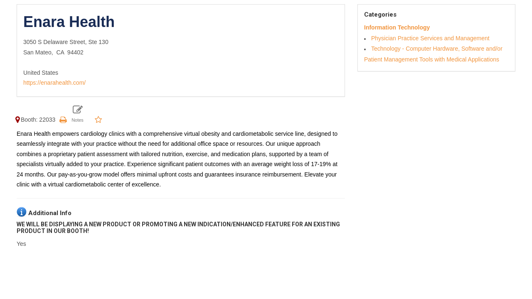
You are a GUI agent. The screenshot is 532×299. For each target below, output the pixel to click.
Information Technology (397, 27)
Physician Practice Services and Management (430, 38)
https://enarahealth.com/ (54, 82)
